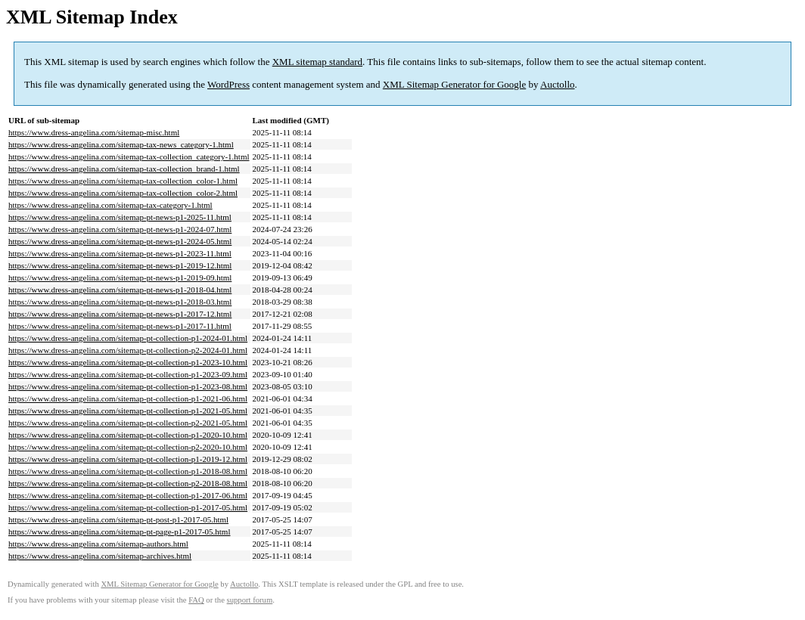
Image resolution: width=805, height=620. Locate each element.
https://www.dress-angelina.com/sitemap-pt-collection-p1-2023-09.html (127, 374)
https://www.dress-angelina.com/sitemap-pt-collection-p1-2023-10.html (127, 362)
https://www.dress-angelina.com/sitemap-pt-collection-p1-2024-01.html (127, 338)
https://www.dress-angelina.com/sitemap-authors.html (98, 543)
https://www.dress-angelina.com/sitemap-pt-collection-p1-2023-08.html (127, 386)
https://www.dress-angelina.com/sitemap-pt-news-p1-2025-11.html (120, 217)
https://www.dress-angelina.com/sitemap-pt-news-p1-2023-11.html (120, 253)
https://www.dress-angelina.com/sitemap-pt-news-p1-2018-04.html (120, 289)
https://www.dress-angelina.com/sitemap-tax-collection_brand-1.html (124, 168)
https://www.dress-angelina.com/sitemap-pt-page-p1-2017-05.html (119, 531)
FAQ (196, 600)
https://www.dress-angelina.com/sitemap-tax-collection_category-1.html (129, 156)
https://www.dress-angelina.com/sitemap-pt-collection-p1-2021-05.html (127, 410)
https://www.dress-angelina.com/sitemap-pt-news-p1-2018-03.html (120, 301)
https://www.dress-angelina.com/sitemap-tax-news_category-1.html (121, 144)
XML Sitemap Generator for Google (454, 84)
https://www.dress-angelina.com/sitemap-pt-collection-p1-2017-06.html (127, 495)
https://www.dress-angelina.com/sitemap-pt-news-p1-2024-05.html (120, 241)
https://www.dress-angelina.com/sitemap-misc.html (93, 132)
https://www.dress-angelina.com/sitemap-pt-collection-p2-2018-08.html (127, 483)
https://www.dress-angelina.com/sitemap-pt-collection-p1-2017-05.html (127, 507)
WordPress (228, 84)
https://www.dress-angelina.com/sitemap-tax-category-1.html (110, 204)
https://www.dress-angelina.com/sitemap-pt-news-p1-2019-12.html (120, 265)
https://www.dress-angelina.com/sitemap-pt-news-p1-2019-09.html (120, 277)
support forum (250, 600)
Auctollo (557, 84)
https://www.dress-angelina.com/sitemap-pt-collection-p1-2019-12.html (127, 458)
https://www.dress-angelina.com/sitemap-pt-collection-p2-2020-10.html (127, 446)
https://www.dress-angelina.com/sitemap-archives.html (99, 555)
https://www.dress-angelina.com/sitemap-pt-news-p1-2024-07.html (120, 229)
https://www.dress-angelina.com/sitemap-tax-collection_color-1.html (123, 180)
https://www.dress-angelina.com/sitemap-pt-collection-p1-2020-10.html (127, 434)
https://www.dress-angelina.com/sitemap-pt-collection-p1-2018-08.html (127, 471)
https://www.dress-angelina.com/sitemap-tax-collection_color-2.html (123, 192)
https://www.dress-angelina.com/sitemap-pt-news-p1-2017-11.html (120, 325)
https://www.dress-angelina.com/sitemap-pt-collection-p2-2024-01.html (127, 350)
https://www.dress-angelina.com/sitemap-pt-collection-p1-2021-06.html (127, 398)
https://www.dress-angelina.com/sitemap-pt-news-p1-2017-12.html (120, 313)
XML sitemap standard (317, 61)
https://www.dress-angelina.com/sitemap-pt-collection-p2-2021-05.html (127, 422)
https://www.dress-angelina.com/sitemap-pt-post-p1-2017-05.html (118, 519)
